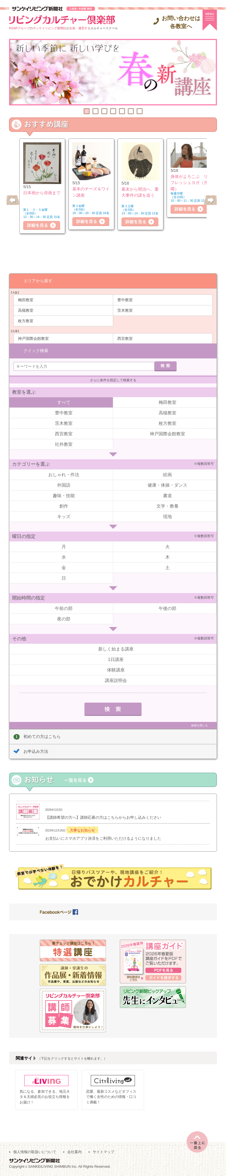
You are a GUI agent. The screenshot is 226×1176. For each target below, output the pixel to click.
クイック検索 (35, 350)
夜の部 (63, 618)
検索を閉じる (199, 725)
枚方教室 (25, 320)
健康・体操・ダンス (167, 484)
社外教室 (64, 444)
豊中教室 (125, 299)
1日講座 (116, 659)
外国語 (63, 484)
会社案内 (74, 1152)
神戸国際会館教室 (33, 338)
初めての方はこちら (42, 736)
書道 (167, 495)
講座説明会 (116, 680)
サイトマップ (103, 1152)
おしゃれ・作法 (63, 474)
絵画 (167, 474)
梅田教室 (25, 299)
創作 (63, 505)
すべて (63, 402)
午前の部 (64, 608)
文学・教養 (167, 505)
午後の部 (167, 608)
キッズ (63, 516)
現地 (167, 516)
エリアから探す (37, 280)
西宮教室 (125, 338)
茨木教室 (125, 310)
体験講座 (116, 669)
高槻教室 (25, 310)
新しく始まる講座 (116, 648)
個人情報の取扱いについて (34, 1152)
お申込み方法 (35, 751)
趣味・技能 (64, 495)
